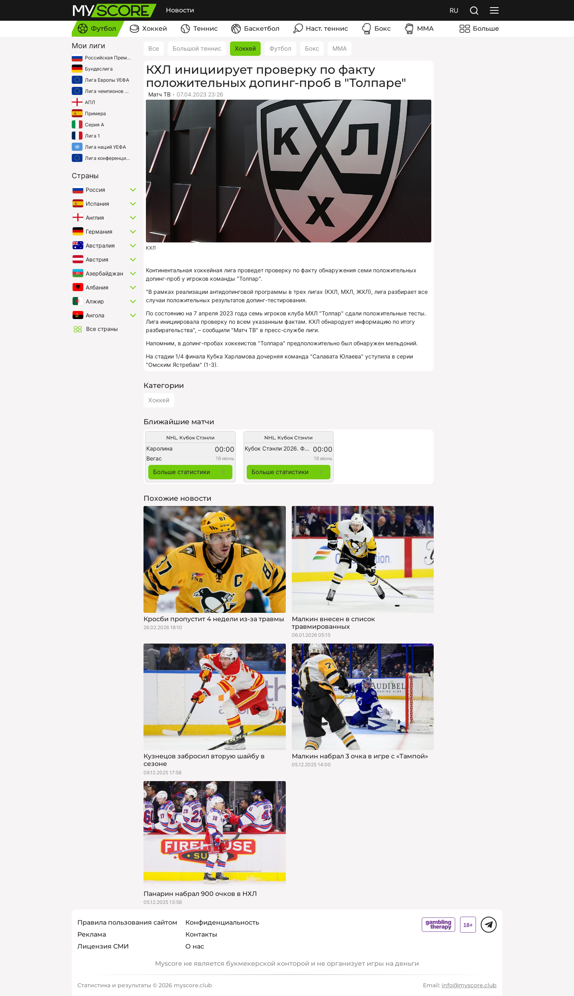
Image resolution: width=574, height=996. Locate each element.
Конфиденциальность (222, 922)
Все (153, 48)
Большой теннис (197, 48)
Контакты (201, 934)
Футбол (280, 48)
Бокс (312, 48)
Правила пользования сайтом (127, 922)
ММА (339, 48)
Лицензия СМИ (103, 946)
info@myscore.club (469, 985)
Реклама (91, 934)
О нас (194, 946)
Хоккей (245, 48)
